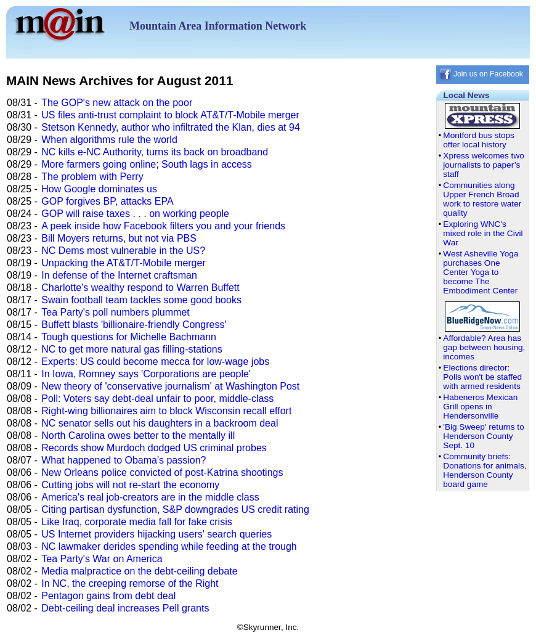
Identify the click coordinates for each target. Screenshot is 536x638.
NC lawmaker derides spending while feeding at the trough (168, 546)
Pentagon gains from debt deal (108, 596)
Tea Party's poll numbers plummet (115, 312)
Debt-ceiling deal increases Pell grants (125, 608)
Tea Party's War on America (101, 559)
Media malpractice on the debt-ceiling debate (139, 571)
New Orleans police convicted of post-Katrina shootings (162, 472)
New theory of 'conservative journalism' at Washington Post (170, 386)
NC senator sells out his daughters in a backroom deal (159, 423)
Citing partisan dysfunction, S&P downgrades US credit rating (175, 509)
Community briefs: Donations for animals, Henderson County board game (484, 470)
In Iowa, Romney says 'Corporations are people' (146, 374)
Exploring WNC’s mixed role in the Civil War (482, 233)
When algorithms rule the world (109, 139)
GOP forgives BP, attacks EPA (107, 201)
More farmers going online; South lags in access (146, 164)
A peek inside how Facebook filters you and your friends (163, 226)
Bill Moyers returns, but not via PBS (119, 238)
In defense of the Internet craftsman (119, 275)
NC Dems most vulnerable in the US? (123, 250)
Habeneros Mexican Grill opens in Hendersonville (480, 406)
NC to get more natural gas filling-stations (131, 349)
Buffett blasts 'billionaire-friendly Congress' (133, 324)
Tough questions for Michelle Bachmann (128, 337)
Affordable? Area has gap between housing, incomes (484, 347)
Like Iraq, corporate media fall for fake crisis (136, 522)
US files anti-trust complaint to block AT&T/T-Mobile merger (170, 115)
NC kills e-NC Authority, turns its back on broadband (154, 152)
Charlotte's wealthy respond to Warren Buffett (140, 287)
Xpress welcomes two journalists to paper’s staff (483, 165)
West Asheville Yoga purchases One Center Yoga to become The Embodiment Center (480, 272)
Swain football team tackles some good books (141, 300)
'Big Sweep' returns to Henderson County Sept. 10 (483, 436)
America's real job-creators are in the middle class (150, 497)
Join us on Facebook (481, 74)
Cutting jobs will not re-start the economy (130, 485)
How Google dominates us (99, 189)
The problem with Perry (92, 176)
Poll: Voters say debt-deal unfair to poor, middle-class (157, 398)
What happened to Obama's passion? (123, 460)
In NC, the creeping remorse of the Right (129, 583)
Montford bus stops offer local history (478, 140)
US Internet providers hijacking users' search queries (156, 534)
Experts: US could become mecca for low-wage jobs (155, 361)
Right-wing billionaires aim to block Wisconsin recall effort (166, 411)
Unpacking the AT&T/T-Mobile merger (123, 263)
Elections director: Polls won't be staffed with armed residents (482, 377)
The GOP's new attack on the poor (116, 102)
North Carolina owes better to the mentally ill (138, 435)
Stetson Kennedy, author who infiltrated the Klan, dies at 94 (170, 127)
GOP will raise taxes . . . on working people (135, 213)
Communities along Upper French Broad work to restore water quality (482, 199)
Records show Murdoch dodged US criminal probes (154, 448)
